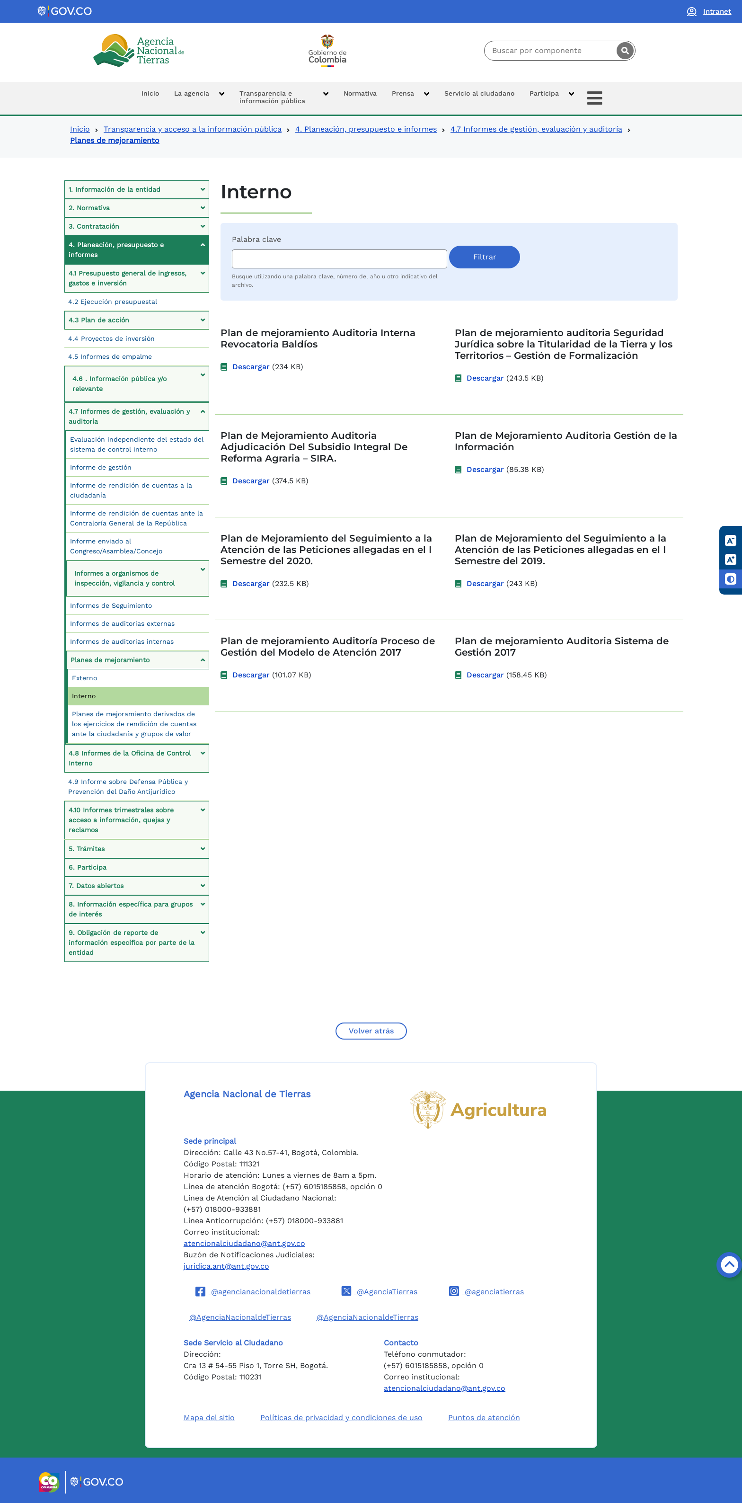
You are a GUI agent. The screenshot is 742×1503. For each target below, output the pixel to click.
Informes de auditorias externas (122, 623)
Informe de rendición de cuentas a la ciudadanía (131, 490)
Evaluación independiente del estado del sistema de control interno (136, 444)
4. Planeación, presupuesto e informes (366, 129)
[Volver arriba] (729, 1265)
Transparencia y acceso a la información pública (193, 129)
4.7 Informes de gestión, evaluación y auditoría (536, 129)
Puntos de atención (484, 1417)
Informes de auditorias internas (122, 641)
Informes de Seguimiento (111, 605)
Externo (84, 678)
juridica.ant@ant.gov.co (226, 1266)
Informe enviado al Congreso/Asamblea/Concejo (116, 546)
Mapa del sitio (209, 1417)
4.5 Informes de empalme (110, 356)
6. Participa (87, 867)
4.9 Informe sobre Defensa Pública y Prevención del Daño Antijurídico (128, 786)
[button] (199, 98)
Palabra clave (256, 239)
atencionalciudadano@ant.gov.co (244, 1243)
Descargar (251, 366)
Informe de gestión (101, 467)
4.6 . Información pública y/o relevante (119, 383)
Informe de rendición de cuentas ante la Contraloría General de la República (136, 518)
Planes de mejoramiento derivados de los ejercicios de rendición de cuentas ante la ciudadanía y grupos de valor (134, 724)
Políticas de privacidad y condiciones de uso (341, 1417)
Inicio (80, 129)
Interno (84, 696)
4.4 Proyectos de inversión (111, 338)
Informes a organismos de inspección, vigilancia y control (124, 578)
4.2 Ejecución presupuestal (112, 301)
